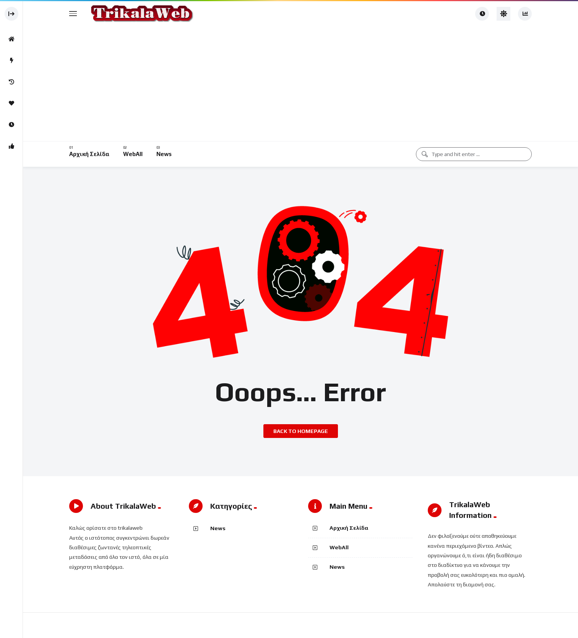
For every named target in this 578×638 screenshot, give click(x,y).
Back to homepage (300, 431)
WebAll (339, 547)
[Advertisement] (300, 84)
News (218, 528)
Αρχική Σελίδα (349, 528)
